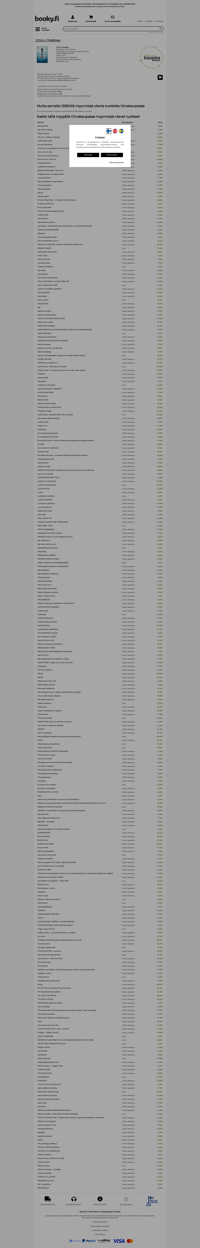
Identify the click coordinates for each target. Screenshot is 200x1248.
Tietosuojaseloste (116, 162)
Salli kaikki (88, 155)
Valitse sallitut (112, 155)
